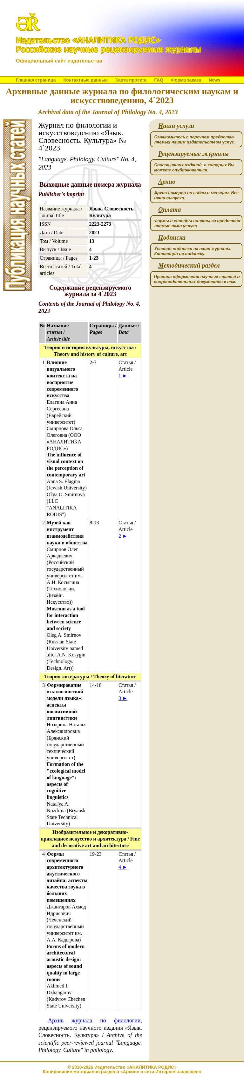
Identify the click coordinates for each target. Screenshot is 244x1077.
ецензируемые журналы (193, 153)
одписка (172, 237)
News (214, 80)
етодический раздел (189, 265)
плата (169, 209)
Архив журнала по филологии (94, 1020)
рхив (166, 181)
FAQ (158, 80)
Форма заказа (186, 80)
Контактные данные (85, 80)
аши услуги (176, 126)
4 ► (123, 867)
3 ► (123, 698)
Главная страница (36, 80)
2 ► (123, 536)
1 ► (123, 375)
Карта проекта (130, 80)
